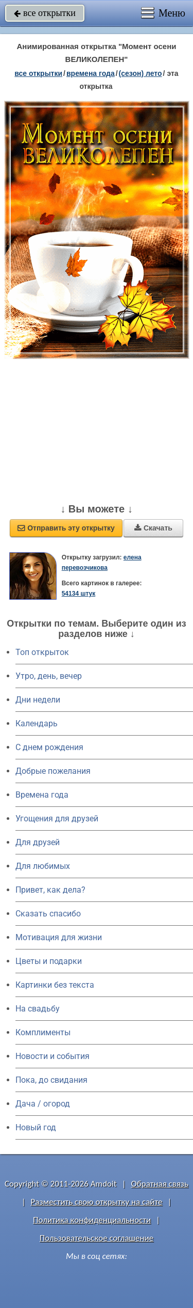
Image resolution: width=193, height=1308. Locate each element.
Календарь (36, 723)
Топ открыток (42, 652)
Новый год (35, 1127)
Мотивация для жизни (58, 937)
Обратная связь (159, 1183)
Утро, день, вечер (48, 676)
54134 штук (79, 593)
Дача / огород (42, 1104)
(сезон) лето (140, 73)
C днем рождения (49, 747)
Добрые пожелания (53, 771)
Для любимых (42, 866)
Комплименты (43, 1032)
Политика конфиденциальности (92, 1219)
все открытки (45, 13)
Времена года (41, 795)
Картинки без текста (54, 985)
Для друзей (37, 842)
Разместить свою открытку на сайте (97, 1201)
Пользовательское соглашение (96, 1238)
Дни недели (37, 700)
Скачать (153, 528)
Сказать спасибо (48, 913)
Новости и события (52, 1056)
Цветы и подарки (48, 961)
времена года (90, 73)
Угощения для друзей (56, 818)
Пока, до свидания (51, 1080)
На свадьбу (37, 1009)
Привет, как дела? (50, 890)
